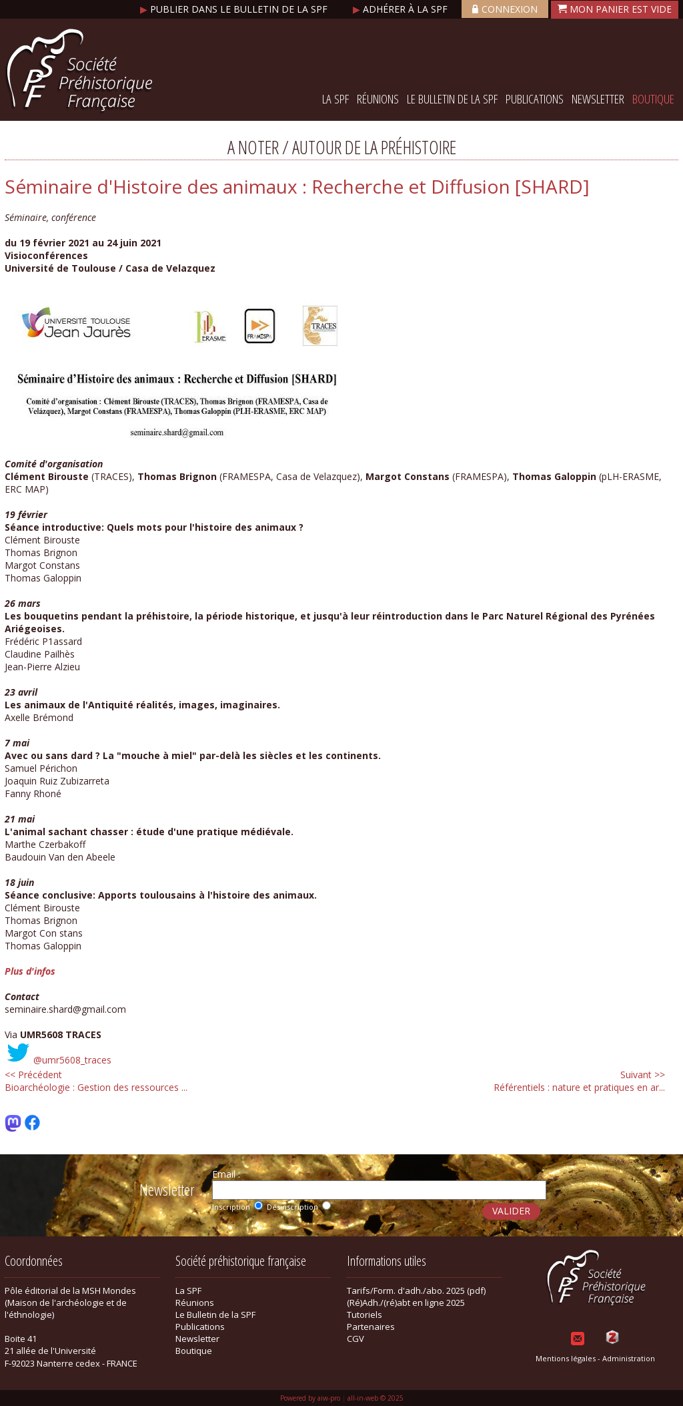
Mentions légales (566, 1358)
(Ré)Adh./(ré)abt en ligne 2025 (406, 1303)
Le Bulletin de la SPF (452, 98)
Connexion (505, 9)
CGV (355, 1339)
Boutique (653, 98)
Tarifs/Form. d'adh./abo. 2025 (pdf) (416, 1290)
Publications (535, 98)
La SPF (335, 98)
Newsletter (598, 98)
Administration (628, 1358)
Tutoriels (364, 1315)
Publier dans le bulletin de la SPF (235, 9)
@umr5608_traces (72, 1059)
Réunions (378, 98)
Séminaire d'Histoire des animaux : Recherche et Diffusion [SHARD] (297, 186)
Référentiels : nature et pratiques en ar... (579, 1081)
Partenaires (371, 1327)
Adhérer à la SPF (401, 9)
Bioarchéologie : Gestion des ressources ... (96, 1081)
